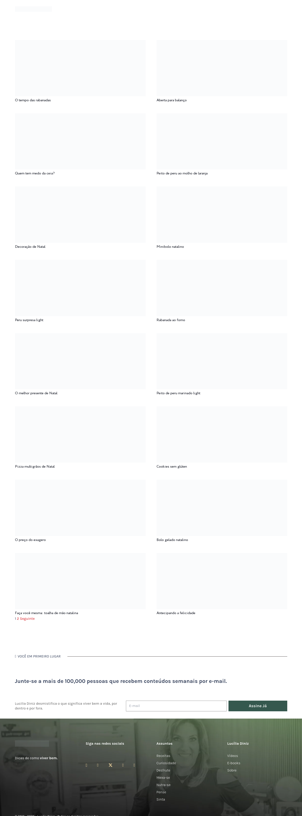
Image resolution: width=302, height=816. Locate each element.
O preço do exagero (30, 540)
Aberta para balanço (172, 100)
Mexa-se (163, 777)
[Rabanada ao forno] (222, 263)
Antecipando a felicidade (176, 613)
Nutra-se (164, 785)
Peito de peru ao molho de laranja (182, 173)
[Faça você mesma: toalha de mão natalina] (80, 556)
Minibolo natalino (170, 246)
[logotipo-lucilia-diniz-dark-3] (33, 9)
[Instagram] (86, 765)
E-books (234, 763)
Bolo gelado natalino (172, 540)
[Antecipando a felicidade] (222, 556)
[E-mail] (176, 706)
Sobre (232, 770)
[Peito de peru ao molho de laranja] (222, 116)
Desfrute (163, 770)
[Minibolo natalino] (222, 189)
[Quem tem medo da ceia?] (80, 116)
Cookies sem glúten (172, 466)
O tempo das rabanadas (33, 100)
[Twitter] (110, 765)
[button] (284, 9)
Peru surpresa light (29, 320)
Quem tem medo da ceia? (35, 173)
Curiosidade (166, 763)
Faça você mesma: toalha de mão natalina (46, 613)
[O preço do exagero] (80, 483)
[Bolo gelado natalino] (222, 483)
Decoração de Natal (30, 246)
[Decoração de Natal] (80, 189)
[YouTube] (123, 765)
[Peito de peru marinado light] (222, 336)
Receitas (163, 756)
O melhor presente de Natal (36, 393)
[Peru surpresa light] (80, 263)
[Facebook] (98, 765)
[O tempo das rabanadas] (80, 43)
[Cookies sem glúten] (222, 409)
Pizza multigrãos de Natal (35, 466)
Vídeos (232, 756)
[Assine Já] (257, 706)
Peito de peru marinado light (178, 393)
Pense (161, 792)
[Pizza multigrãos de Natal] (80, 409)
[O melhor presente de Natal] (80, 336)
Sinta (161, 799)
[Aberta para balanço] (222, 43)
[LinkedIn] (134, 765)
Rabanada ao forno (171, 320)
